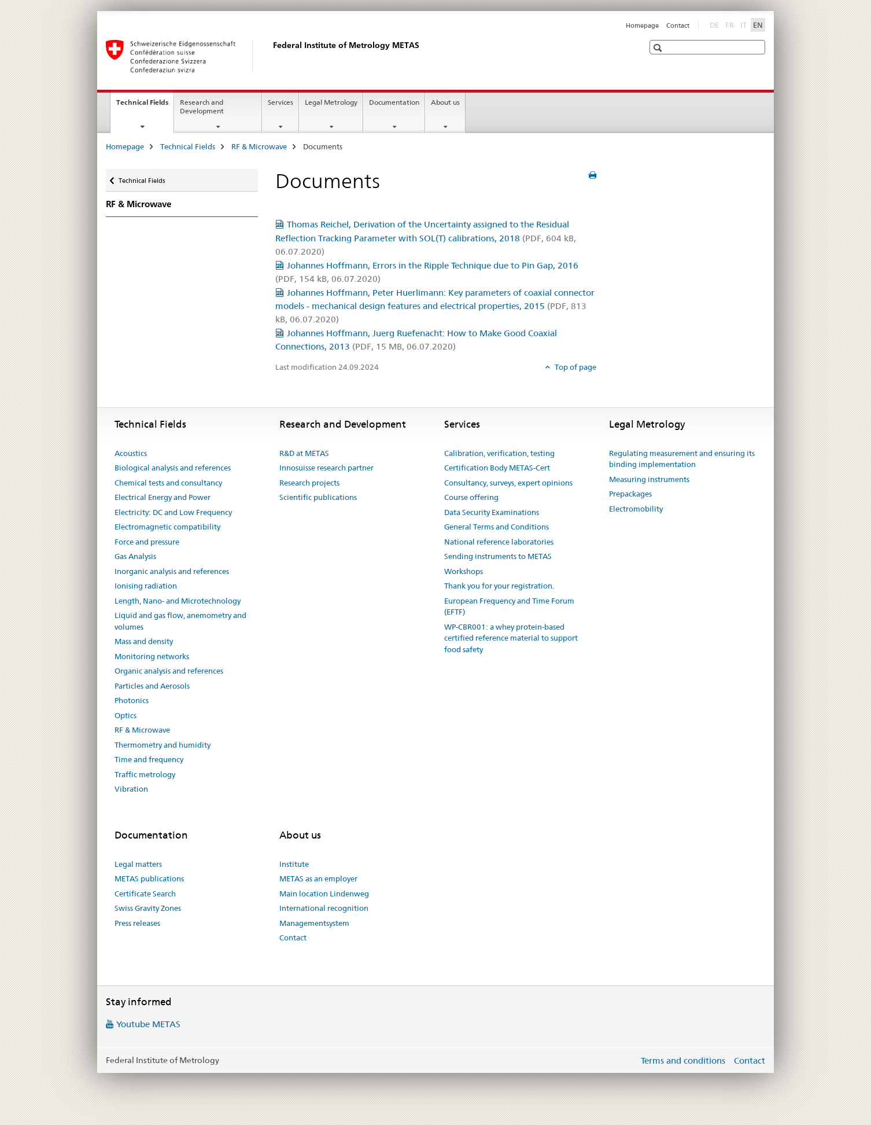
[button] (659, 48)
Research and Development (202, 106)
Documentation (394, 102)
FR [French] (730, 24)
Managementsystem (314, 923)
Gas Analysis (135, 556)
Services (280, 102)
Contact (677, 25)
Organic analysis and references (169, 670)
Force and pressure (147, 541)
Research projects (309, 482)
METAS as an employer (318, 878)
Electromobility (636, 508)
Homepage (642, 25)
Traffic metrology (145, 774)
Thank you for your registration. (499, 585)
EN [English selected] (758, 25)
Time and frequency (149, 759)
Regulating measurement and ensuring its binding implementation (682, 458)
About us (445, 102)
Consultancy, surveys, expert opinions (508, 482)
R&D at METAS (304, 453)
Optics (125, 715)
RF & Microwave (259, 146)
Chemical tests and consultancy (168, 482)
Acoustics (131, 453)
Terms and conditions (683, 1060)
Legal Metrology (331, 102)
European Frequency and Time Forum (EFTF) (509, 606)
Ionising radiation (146, 585)
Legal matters (138, 864)
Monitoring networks (152, 656)
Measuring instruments (649, 479)
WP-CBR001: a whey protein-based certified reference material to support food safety (511, 638)
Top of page (574, 367)
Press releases (137, 923)
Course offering (471, 497)
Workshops (463, 571)
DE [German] (715, 24)
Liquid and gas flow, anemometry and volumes (180, 621)
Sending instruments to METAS (498, 556)
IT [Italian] (744, 24)
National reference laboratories (498, 541)
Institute (294, 864)
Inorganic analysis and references (172, 571)
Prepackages (630, 493)
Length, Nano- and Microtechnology (178, 600)
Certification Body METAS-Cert (497, 467)
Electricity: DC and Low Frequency (173, 512)
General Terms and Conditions (496, 526)
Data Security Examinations (491, 512)
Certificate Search (145, 893)
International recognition (323, 908)
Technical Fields (145, 106)
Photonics (132, 700)
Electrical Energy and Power (163, 497)
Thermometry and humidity (163, 744)
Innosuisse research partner (326, 467)
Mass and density (144, 641)
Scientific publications (318, 497)
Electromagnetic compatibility (167, 526)
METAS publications (149, 878)
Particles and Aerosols (152, 685)
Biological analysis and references (173, 467)
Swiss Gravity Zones (148, 908)
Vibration (131, 788)
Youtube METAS (148, 1024)
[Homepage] (271, 56)
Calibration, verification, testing (499, 453)
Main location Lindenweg (324, 893)
